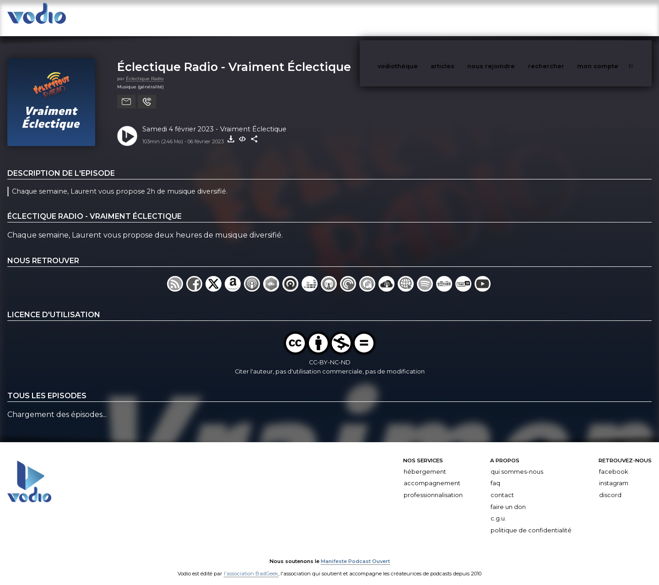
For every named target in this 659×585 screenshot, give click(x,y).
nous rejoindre (510, 17)
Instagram (613, 474)
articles (463, 17)
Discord (610, 485)
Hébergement (425, 462)
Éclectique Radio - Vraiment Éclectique (234, 57)
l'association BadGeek (251, 565)
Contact (502, 485)
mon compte (612, 17)
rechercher (563, 17)
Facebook (613, 462)
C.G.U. (498, 509)
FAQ (495, 474)
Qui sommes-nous (517, 462)
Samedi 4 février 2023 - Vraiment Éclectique (214, 120)
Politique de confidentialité (531, 521)
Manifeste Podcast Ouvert (355, 552)
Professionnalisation (433, 485)
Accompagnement (432, 474)
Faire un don (508, 497)
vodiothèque (420, 17)
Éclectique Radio (144, 69)
